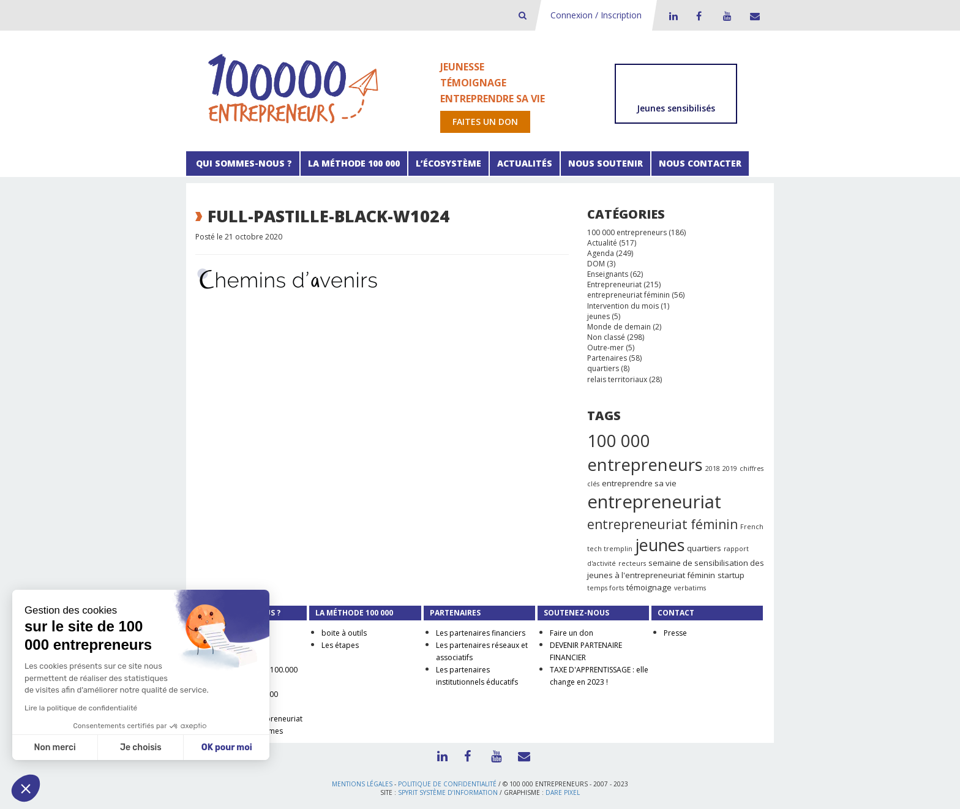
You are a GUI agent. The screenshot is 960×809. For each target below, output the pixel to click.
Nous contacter (700, 163)
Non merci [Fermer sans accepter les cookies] (54, 747)
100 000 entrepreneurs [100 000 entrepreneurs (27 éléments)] (645, 452)
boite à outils (344, 633)
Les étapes (340, 645)
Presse (675, 633)
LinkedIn (671, 16)
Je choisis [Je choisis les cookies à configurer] (141, 747)
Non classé (606, 337)
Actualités (524, 163)
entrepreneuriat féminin (628, 295)
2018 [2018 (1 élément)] (712, 468)
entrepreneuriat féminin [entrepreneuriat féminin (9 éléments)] (662, 524)
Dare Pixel (563, 792)
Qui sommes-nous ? (242, 163)
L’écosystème (448, 163)
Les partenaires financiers (480, 633)
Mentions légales (362, 784)
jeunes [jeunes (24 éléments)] (659, 544)
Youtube (725, 16)
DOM (596, 263)
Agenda (600, 253)
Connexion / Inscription (596, 15)
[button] (25, 788)
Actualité (602, 243)
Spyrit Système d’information (448, 792)
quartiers (603, 368)
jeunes (598, 316)
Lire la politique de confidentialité (80, 708)
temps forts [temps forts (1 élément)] (605, 588)
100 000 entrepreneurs (627, 232)
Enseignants (607, 274)
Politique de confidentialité (447, 784)
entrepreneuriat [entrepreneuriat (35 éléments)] (654, 501)
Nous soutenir (605, 163)
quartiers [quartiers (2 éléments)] (704, 548)
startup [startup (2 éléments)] (731, 575)
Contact (752, 16)
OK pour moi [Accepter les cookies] (226, 747)
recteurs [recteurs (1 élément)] (632, 563)
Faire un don (571, 633)
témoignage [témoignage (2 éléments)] (649, 587)
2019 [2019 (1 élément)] (729, 468)
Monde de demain (619, 327)
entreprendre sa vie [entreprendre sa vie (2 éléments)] (639, 483)
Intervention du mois (623, 306)
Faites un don (485, 121)
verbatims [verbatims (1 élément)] (690, 588)
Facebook (698, 16)
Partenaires (607, 358)
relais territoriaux (617, 379)
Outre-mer (605, 347)
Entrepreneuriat (614, 284)
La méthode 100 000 (354, 163)
